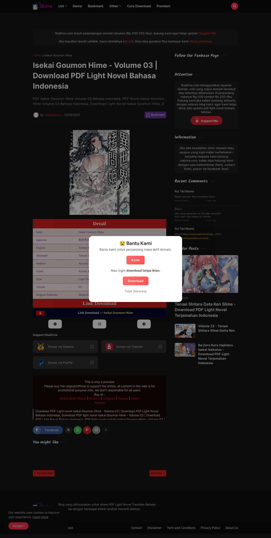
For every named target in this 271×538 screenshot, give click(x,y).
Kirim (135, 260)
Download (135, 281)
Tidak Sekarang (135, 291)
